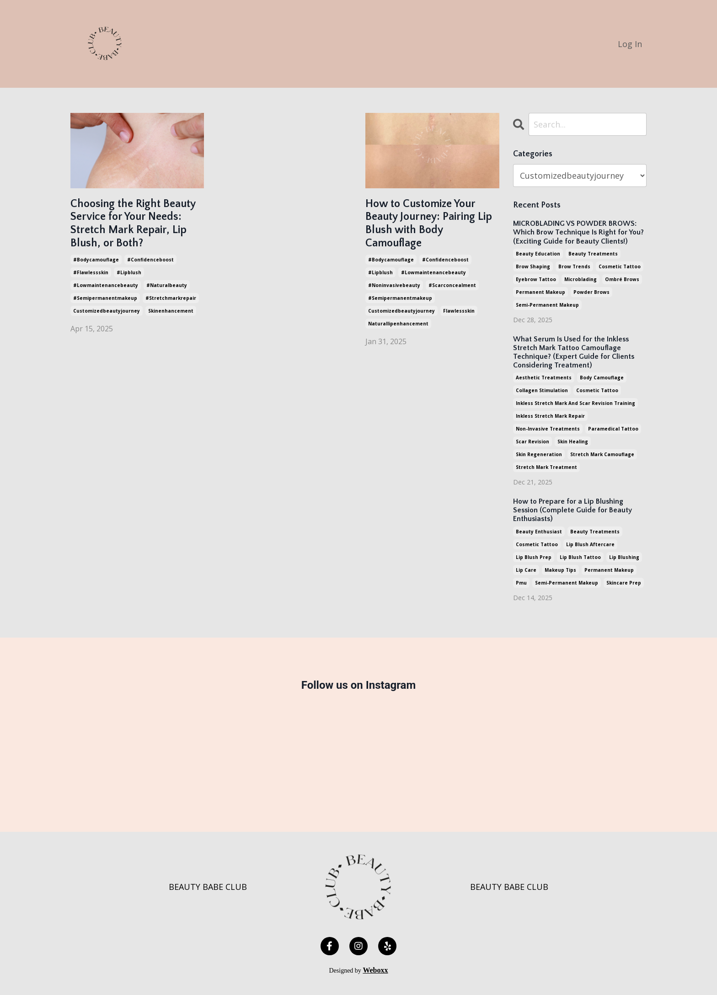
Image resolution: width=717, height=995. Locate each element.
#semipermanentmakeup (105, 298)
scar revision (532, 441)
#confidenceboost (150, 259)
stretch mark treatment (546, 467)
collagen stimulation (542, 390)
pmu (521, 583)
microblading (580, 279)
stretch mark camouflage (602, 454)
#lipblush (129, 272)
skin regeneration (539, 454)
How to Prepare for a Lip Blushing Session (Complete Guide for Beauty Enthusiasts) (572, 510)
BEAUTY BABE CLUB (208, 886)
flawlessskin (459, 311)
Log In (630, 43)
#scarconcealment (452, 285)
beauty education (538, 253)
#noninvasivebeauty (394, 285)
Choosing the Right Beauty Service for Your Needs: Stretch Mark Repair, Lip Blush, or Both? (132, 223)
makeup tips (560, 570)
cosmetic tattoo (620, 266)
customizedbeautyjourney (106, 311)
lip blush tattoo (580, 557)
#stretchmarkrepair (170, 298)
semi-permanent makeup (547, 305)
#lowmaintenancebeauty (105, 285)
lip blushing (624, 557)
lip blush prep (533, 557)
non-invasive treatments (548, 429)
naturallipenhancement (398, 323)
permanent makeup (540, 292)
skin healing (572, 441)
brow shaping (533, 266)
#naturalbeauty (166, 285)
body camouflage (602, 377)
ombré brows (622, 279)
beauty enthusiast (539, 531)
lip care (526, 570)
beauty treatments (593, 253)
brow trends (574, 266)
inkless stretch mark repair (550, 416)
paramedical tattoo (613, 429)
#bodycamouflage (96, 259)
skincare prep (623, 583)
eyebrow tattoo (536, 279)
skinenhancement (170, 311)
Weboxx (375, 970)
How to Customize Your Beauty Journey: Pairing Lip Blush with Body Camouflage (428, 223)
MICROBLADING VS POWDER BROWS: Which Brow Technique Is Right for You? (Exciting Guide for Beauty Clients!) (578, 232)
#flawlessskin (90, 272)
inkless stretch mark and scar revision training (575, 403)
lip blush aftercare (590, 544)
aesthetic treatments (544, 377)
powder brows (591, 292)
